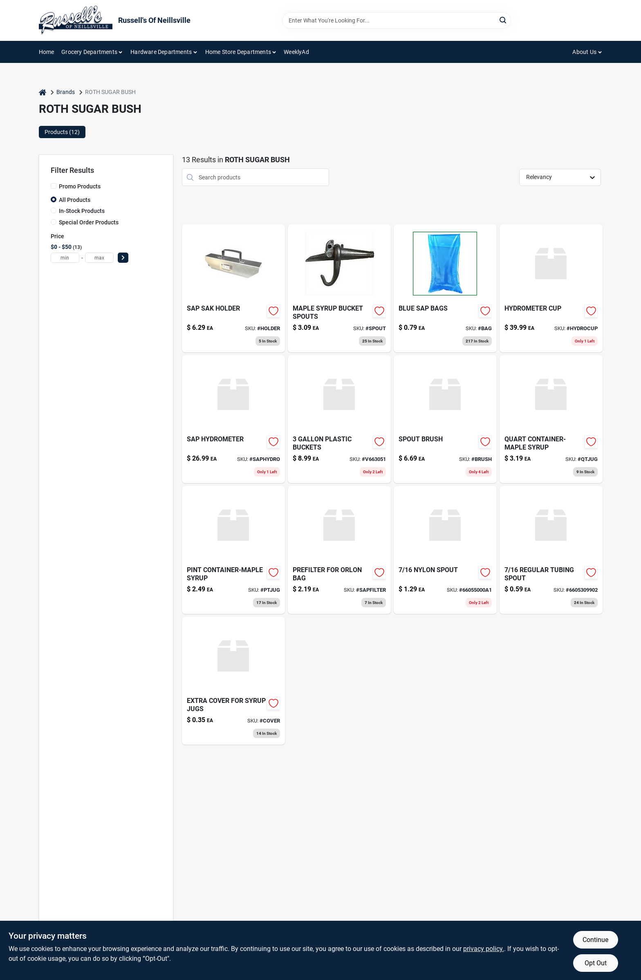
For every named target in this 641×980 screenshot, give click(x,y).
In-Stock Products (82, 211)
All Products (74, 200)
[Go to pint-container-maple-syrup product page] (233, 550)
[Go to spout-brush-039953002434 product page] (445, 419)
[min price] (65, 258)
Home (46, 52)
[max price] (99, 258)
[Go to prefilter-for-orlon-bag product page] (339, 550)
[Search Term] (396, 20)
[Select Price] (123, 258)
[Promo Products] (53, 186)
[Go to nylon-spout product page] (445, 550)
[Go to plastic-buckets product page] (339, 419)
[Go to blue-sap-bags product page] (445, 288)
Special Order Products (89, 222)
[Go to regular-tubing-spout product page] (551, 550)
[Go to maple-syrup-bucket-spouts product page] (339, 288)
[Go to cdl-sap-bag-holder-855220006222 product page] (233, 288)
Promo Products (80, 186)
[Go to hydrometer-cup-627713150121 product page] (551, 288)
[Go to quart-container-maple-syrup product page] (551, 419)
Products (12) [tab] (62, 132)
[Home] (42, 92)
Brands (65, 92)
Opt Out (596, 963)
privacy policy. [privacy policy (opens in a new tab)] (483, 949)
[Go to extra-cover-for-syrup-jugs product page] (233, 681)
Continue (595, 940)
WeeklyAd (296, 52)
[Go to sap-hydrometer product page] (233, 419)
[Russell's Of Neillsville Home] (75, 20)
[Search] (503, 20)
